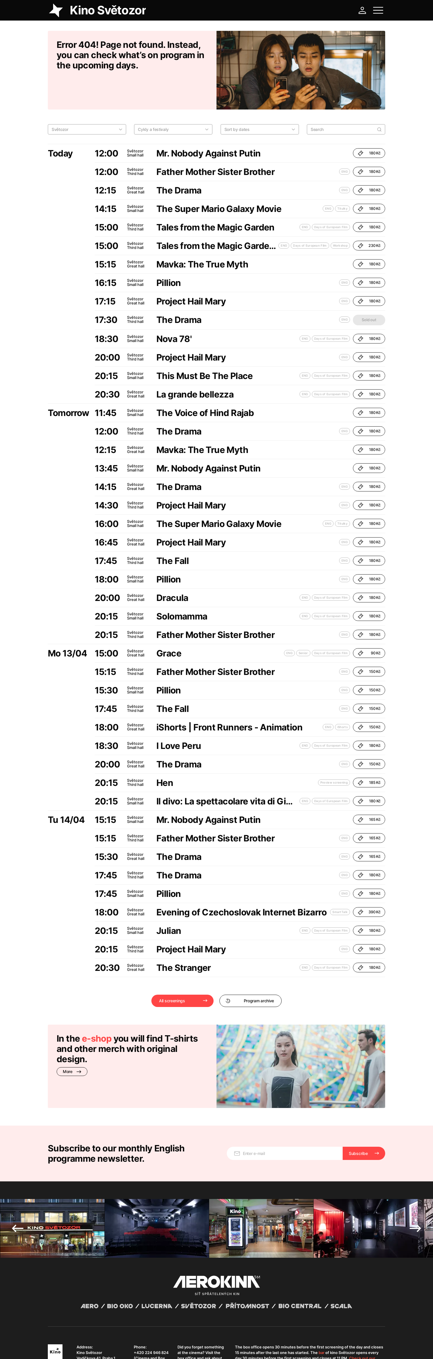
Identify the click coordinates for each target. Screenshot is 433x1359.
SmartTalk (340, 881)
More (72, 1041)
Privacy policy (111, 1347)
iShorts (342, 696)
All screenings (172, 970)
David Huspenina (104, 1342)
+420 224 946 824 (151, 1299)
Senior (303, 622)
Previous (17, 1175)
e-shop (96, 1008)
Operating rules (138, 1347)
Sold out (369, 289)
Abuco (69, 1342)
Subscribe (358, 1099)
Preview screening (334, 752)
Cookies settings (167, 1347)
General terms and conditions (72, 1347)
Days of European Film (331, 196)
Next (415, 1175)
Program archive (250, 970)
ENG (344, 141)
